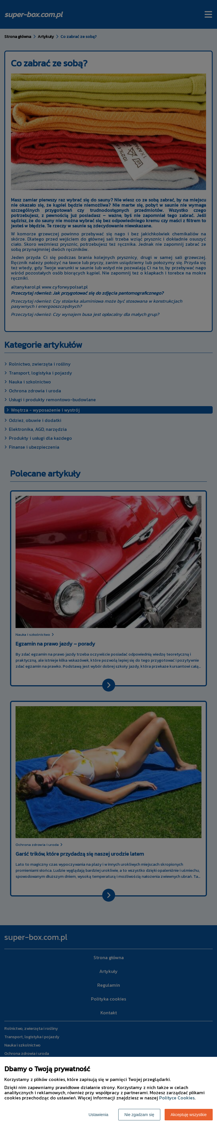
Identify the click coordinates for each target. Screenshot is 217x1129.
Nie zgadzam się (139, 1114)
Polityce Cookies (177, 1097)
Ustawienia (98, 1114)
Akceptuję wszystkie (189, 1114)
